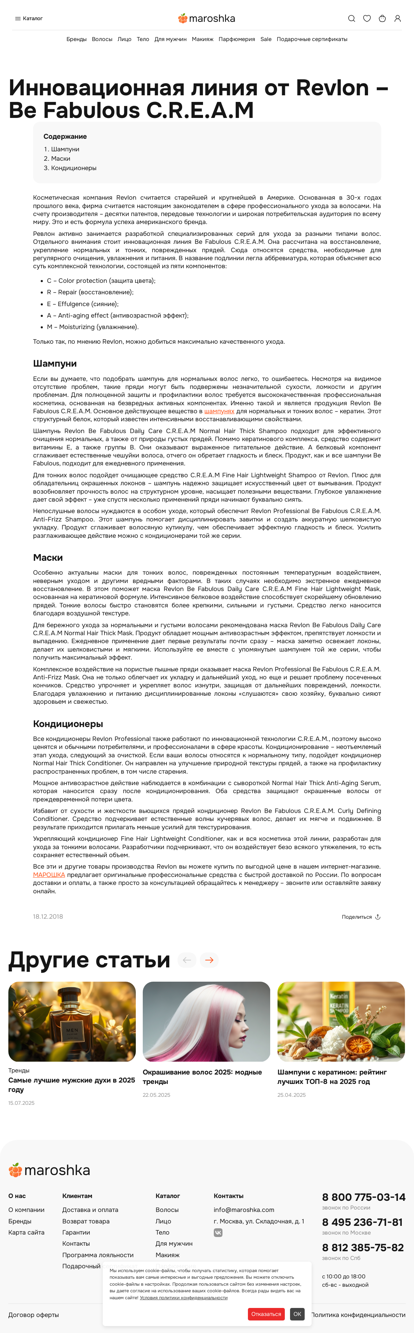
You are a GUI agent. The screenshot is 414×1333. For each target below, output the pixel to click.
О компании (26, 1210)
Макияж (202, 39)
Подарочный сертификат (100, 1266)
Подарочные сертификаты (312, 39)
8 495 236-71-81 (362, 1222)
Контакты (76, 1243)
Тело (143, 39)
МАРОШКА (49, 875)
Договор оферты (33, 1315)
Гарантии (76, 1232)
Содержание (65, 136)
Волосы (102, 39)
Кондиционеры (73, 168)
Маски (60, 158)
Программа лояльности (98, 1255)
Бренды (77, 39)
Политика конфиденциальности (358, 1315)
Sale (266, 39)
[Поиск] (351, 18)
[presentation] (187, 960)
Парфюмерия (237, 39)
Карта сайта (26, 1232)
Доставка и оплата (90, 1210)
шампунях (219, 411)
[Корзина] (382, 18)
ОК (297, 1314)
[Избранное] (367, 18)
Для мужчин (171, 39)
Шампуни (65, 149)
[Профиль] (397, 18)
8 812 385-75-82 (363, 1248)
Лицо (125, 39)
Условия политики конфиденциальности (184, 1298)
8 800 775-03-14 (364, 1197)
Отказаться (266, 1314)
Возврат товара (86, 1221)
